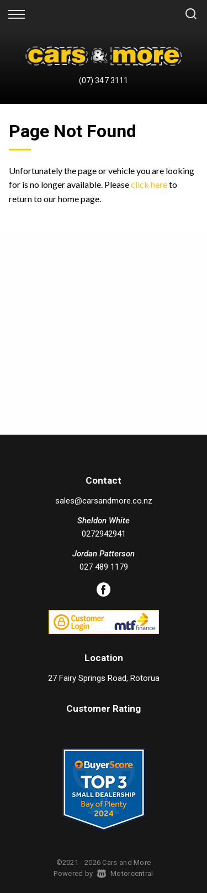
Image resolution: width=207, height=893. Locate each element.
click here (149, 184)
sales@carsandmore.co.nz (103, 501)
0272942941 (104, 534)
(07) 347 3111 (103, 80)
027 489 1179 (103, 567)
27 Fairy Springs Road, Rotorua (104, 678)
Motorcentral (125, 873)
